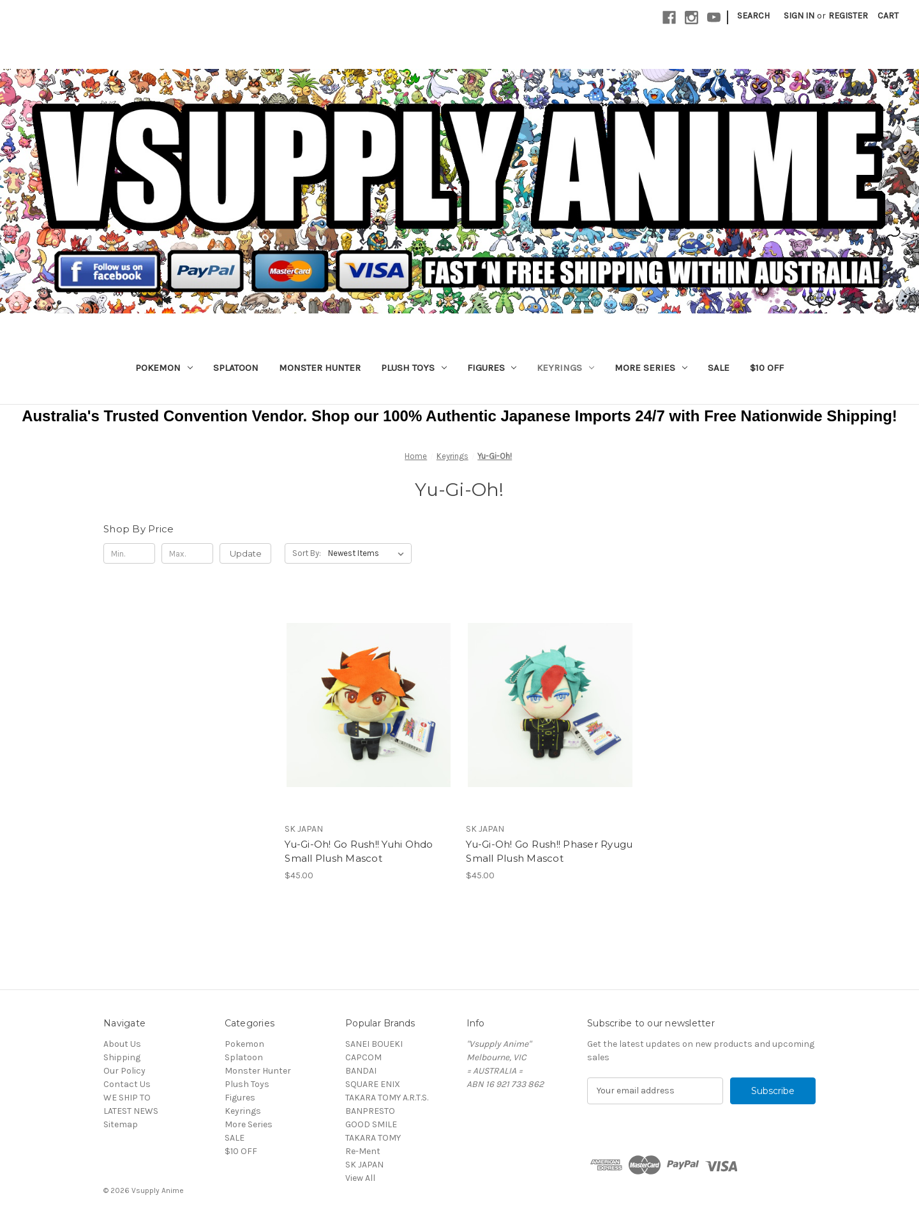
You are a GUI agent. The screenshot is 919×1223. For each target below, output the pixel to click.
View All (360, 1178)
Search (753, 15)
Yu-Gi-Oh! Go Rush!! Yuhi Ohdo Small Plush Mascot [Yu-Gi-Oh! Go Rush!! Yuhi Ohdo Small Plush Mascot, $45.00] (359, 851)
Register (848, 15)
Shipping (121, 1057)
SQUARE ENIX (372, 1084)
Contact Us (127, 1084)
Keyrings (565, 367)
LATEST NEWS (130, 1111)
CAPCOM (363, 1057)
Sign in (799, 15)
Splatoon (235, 367)
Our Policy (124, 1070)
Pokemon (164, 367)
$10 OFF (767, 367)
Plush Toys (414, 367)
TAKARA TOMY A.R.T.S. (386, 1097)
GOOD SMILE (371, 1124)
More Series (651, 367)
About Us (122, 1044)
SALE (718, 367)
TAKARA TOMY (373, 1137)
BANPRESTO (370, 1111)
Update (246, 553)
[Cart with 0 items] (888, 15)
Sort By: (306, 553)
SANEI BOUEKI (374, 1044)
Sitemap (120, 1124)
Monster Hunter (320, 367)
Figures (492, 367)
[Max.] (187, 553)
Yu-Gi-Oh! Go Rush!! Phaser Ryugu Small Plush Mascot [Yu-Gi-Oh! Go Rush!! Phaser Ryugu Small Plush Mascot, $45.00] (549, 851)
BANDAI (361, 1070)
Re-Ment (362, 1151)
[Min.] (129, 553)
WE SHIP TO (127, 1097)
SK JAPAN (364, 1164)
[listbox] (368, 553)
